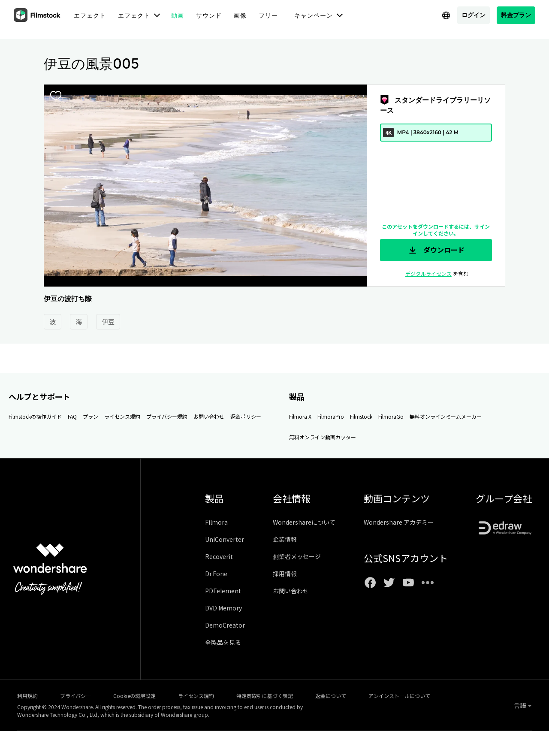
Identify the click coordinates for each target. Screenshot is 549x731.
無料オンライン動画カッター (322, 437)
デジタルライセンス (428, 273)
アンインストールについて (399, 695)
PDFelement (223, 590)
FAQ (72, 416)
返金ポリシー (245, 416)
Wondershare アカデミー (399, 522)
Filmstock (361, 416)
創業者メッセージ (297, 556)
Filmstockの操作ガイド (35, 416)
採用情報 (285, 573)
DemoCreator (225, 625)
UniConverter (224, 539)
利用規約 (27, 695)
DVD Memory (223, 608)
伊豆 (108, 321)
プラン (90, 416)
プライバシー (75, 695)
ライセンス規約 (122, 416)
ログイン (474, 14)
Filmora (216, 522)
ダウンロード (436, 250)
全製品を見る (223, 642)
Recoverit (219, 556)
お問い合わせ (208, 416)
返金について (330, 695)
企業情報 (285, 539)
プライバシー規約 (166, 416)
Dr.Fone (216, 573)
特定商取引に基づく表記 (264, 695)
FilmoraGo (391, 416)
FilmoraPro (330, 416)
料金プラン (516, 14)
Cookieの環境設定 (134, 695)
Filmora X (300, 416)
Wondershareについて (304, 522)
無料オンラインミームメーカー (446, 416)
